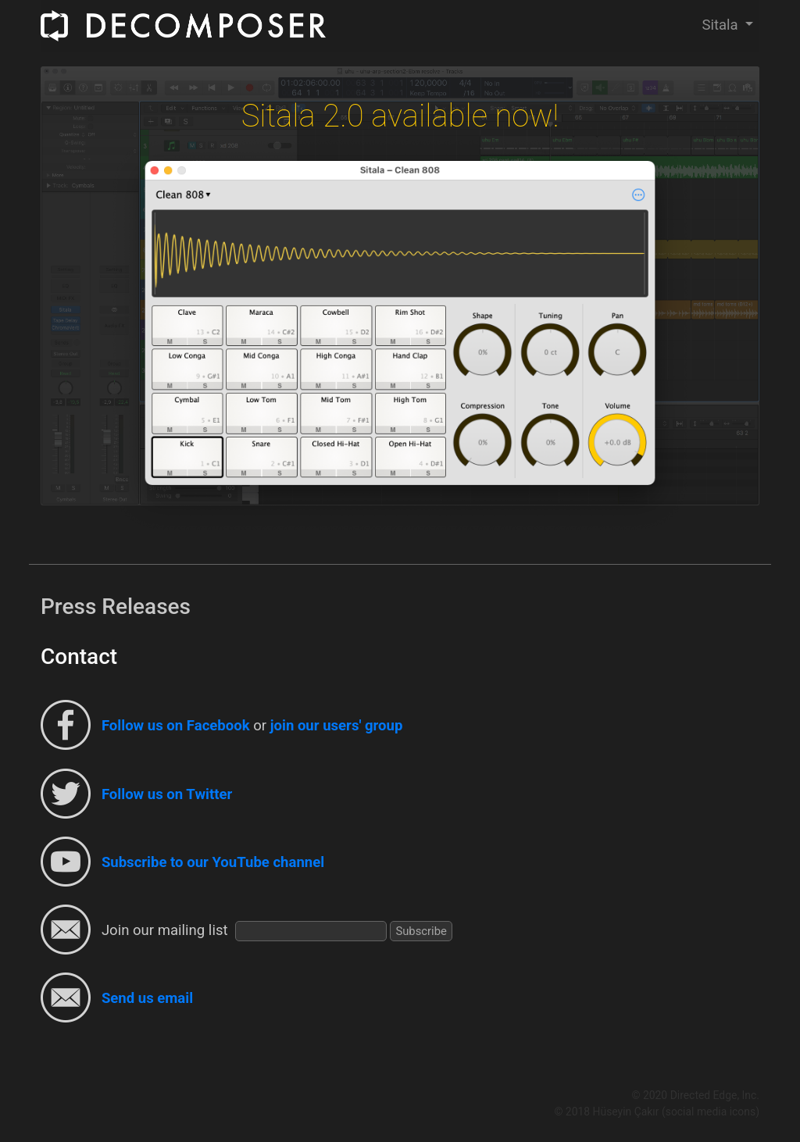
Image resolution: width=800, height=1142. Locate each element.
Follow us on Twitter (167, 794)
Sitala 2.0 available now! (400, 116)
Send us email (147, 998)
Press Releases (116, 606)
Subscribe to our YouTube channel (213, 862)
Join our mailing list (165, 930)
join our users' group (336, 726)
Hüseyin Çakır (626, 1111)
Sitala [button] (721, 25)
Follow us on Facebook (176, 726)
